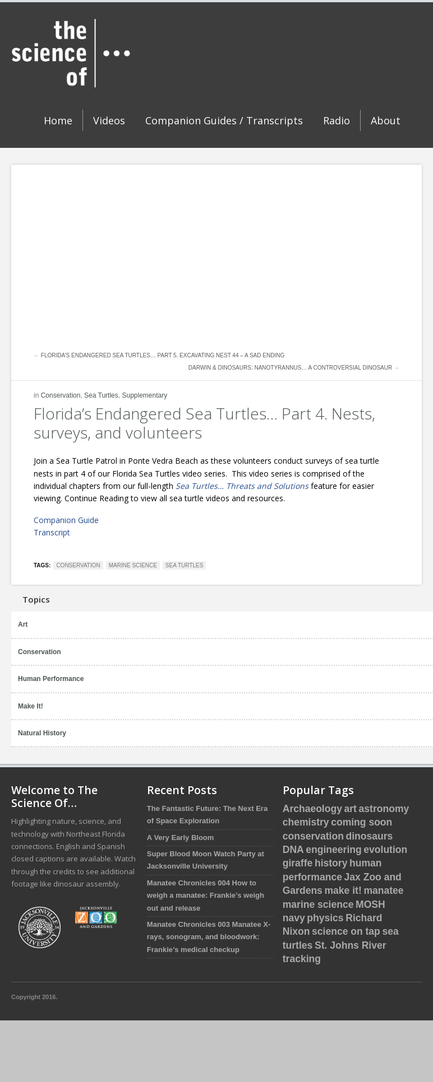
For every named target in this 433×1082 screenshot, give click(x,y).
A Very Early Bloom (180, 837)
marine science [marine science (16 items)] (318, 904)
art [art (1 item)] (350, 808)
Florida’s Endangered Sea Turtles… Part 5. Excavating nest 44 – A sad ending (162, 355)
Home (58, 120)
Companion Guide (66, 520)
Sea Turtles (101, 395)
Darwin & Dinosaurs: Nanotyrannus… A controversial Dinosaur (290, 368)
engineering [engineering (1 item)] (333, 849)
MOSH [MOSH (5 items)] (370, 904)
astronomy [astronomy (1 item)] (384, 808)
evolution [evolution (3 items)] (385, 849)
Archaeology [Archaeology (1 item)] (312, 808)
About (385, 120)
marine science (133, 565)
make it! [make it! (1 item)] (342, 890)
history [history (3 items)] (331, 863)
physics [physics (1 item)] (325, 918)
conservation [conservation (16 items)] (313, 836)
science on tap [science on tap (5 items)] (346, 931)
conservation (78, 565)
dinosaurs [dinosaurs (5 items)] (369, 836)
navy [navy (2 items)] (294, 918)
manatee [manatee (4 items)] (383, 890)
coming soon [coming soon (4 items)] (361, 822)
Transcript (52, 532)
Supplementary (144, 395)
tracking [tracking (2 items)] (302, 958)
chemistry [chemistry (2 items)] (306, 822)
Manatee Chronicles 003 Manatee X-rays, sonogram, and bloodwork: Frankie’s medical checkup (208, 937)
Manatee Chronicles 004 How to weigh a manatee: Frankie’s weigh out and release (205, 895)
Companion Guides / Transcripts (224, 120)
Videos (109, 120)
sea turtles (184, 565)
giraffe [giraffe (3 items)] (298, 863)
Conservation (61, 395)
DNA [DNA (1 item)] (293, 849)
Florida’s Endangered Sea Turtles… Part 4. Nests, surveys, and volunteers (204, 423)
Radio (336, 120)
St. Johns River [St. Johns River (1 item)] (350, 945)
